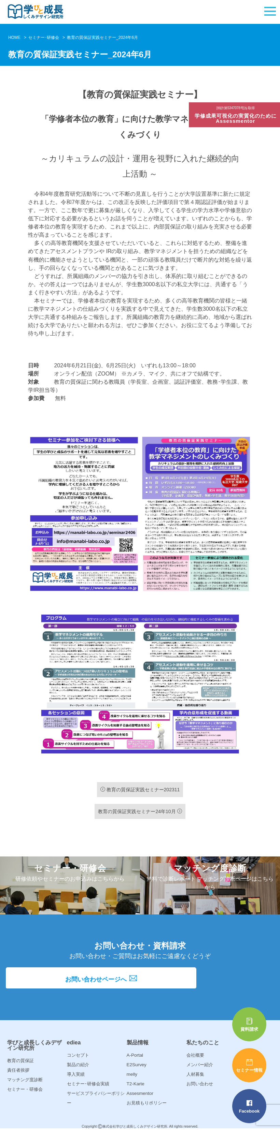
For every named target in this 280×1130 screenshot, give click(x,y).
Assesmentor (140, 1093)
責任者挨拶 (18, 1070)
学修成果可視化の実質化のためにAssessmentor (236, 115)
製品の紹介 (78, 1064)
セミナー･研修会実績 (88, 1083)
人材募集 (195, 1074)
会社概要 (195, 1055)
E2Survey (136, 1064)
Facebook (249, 1107)
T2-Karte (135, 1083)
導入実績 (76, 1074)
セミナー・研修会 (25, 1089)
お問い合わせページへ (140, 982)
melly (132, 1074)
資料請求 (249, 1025)
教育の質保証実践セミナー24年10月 (140, 811)
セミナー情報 (249, 1066)
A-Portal (135, 1055)
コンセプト (78, 1055)
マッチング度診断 (25, 1079)
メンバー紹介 (199, 1064)
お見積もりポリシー (147, 1102)
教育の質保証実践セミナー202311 (140, 789)
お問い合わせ (199, 1083)
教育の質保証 (20, 1060)
